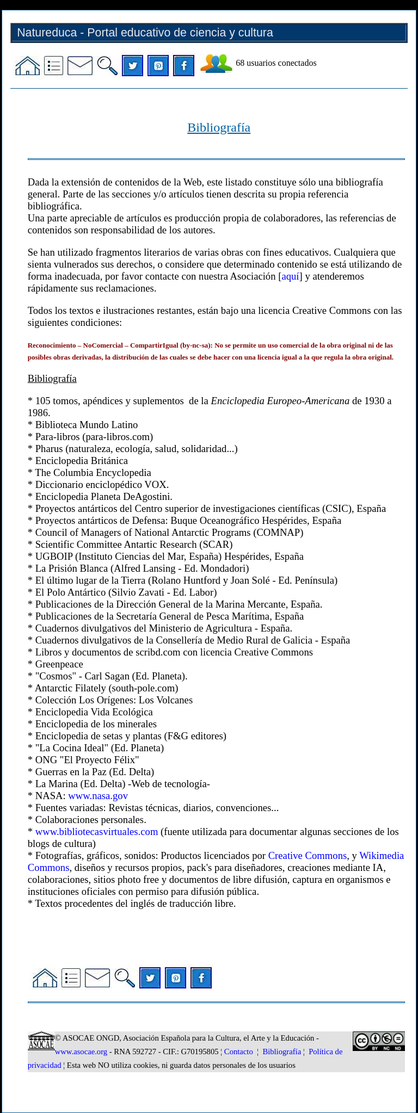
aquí (290, 276)
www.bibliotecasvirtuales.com (96, 831)
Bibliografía (281, 1051)
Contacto (238, 1051)
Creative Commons (307, 855)
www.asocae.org (81, 1051)
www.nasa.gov (98, 795)
